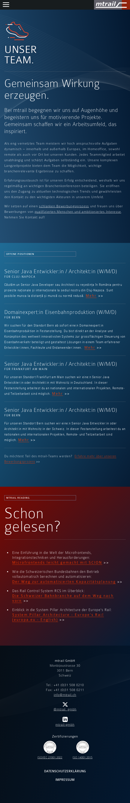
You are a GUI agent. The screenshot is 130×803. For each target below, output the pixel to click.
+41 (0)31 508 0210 (69, 685)
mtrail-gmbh (65, 722)
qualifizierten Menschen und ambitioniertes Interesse (78, 212)
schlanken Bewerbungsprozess (64, 206)
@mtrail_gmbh (65, 706)
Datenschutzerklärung (65, 771)
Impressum (65, 780)
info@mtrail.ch (65, 695)
